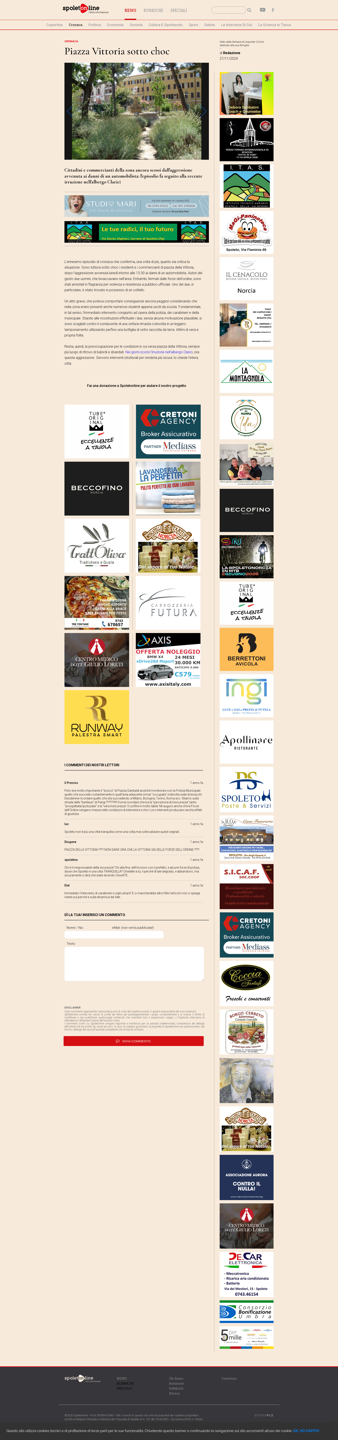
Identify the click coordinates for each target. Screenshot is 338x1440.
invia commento (133, 1043)
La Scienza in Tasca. (275, 25)
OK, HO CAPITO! (306, 1431)
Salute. (210, 25)
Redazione (176, 1383)
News (140, 10)
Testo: (71, 944)
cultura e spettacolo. (166, 25)
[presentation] (97, 995)
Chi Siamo (176, 1378)
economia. (115, 25)
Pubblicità (176, 1388)
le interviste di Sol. (237, 25)
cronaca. (76, 25)
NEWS (122, 1378)
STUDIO (264, 1415)
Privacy (174, 1393)
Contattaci (229, 1378)
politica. (95, 25)
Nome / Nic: (75, 928)
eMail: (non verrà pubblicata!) (151, 928)
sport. (194, 25)
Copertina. (54, 25)
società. (136, 25)
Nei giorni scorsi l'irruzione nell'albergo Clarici (158, 352)
